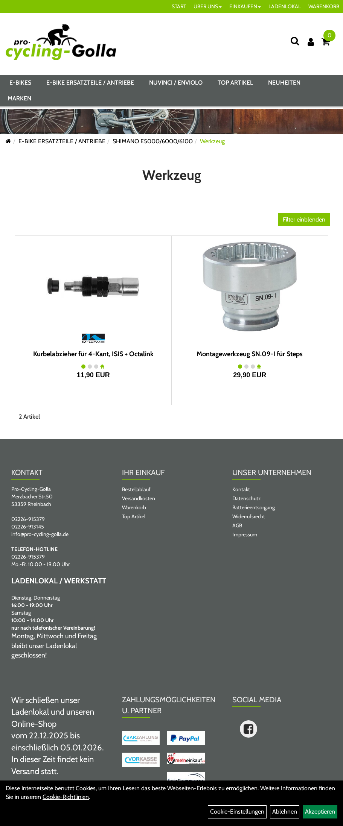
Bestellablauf (136, 489)
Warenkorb (134, 507)
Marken (19, 99)
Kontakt (241, 489)
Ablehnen (284, 811)
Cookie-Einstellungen (237, 811)
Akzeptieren (320, 811)
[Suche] (295, 40)
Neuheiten (284, 84)
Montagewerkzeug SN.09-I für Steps (250, 354)
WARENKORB (323, 6)
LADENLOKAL (284, 6)
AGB (237, 525)
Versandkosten (138, 498)
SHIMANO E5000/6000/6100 (153, 141)
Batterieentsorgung (253, 507)
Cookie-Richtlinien (66, 796)
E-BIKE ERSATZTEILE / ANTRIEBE (90, 84)
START (179, 6)
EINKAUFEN (245, 6)
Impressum (244, 534)
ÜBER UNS (208, 6)
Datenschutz (246, 498)
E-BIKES (20, 84)
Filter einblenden (304, 219)
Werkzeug (212, 141)
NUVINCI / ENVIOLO (176, 84)
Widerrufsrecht (248, 516)
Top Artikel (235, 84)
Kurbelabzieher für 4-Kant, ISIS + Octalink (93, 354)
